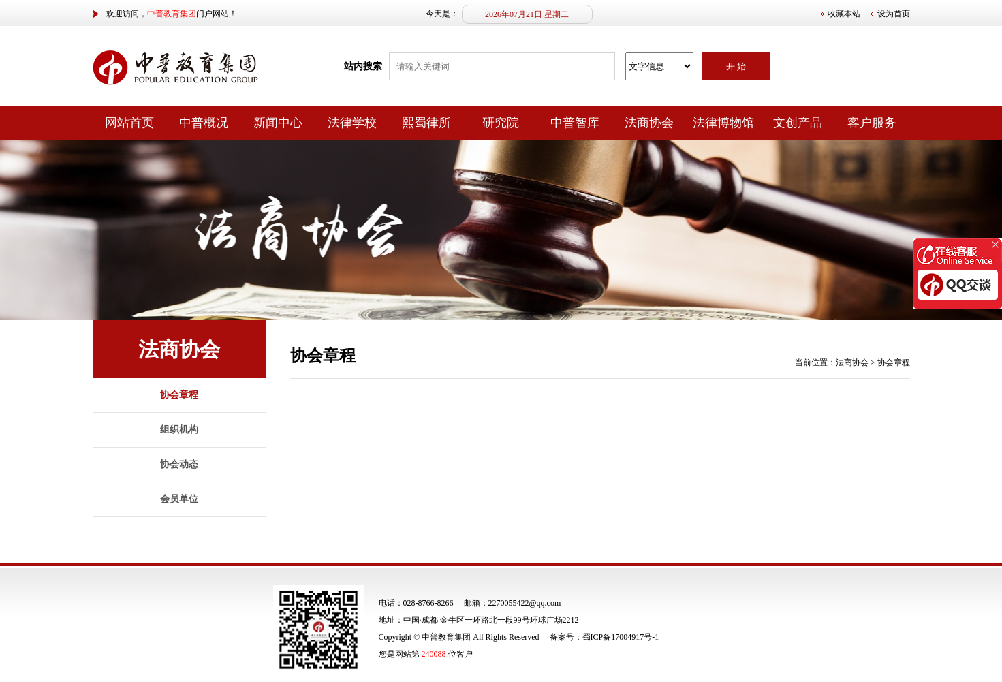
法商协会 (649, 122)
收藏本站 (844, 13)
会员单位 (179, 499)
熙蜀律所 (426, 122)
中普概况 (203, 122)
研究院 (500, 122)
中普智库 (574, 122)
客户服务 (871, 122)
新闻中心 (277, 122)
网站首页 (129, 122)
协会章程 (179, 395)
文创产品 (797, 122)
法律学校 (352, 122)
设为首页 (893, 13)
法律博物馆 (723, 122)
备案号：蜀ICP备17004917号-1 (604, 637)
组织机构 (179, 429)
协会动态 (179, 464)
